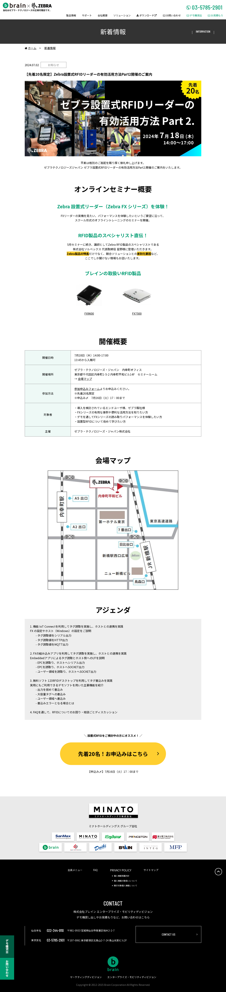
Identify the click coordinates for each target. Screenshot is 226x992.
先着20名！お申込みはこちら (113, 754)
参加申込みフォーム (87, 389)
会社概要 (103, 15)
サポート (87, 15)
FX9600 (89, 313)
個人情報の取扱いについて (125, 880)
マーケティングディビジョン (86, 977)
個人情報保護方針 (121, 875)
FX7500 (137, 313)
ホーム (30, 48)
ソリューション (122, 15)
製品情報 (71, 15)
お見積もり (215, 15)
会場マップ (85, 379)
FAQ (95, 870)
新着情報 (50, 48)
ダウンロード (146, 15)
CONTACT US (168, 934)
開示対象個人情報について (125, 885)
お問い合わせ (172, 15)
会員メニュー (75, 870)
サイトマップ (151, 870)
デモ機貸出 (194, 15)
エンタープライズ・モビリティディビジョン (131, 977)
